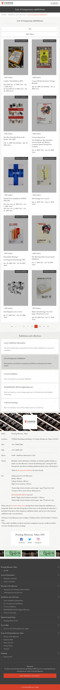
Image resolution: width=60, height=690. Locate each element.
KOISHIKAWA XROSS (19, 494)
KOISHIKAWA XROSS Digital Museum (16, 609)
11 (44, 326)
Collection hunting (10, 612)
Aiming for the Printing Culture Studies (17, 589)
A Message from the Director (13, 592)
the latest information (18, 505)
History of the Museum (11, 636)
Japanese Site (8, 656)
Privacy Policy (8, 645)
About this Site (8, 642)
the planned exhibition (25, 470)
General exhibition (10, 606)
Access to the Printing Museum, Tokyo (16, 628)
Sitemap (6, 648)
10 (40, 326)
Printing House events (11, 620)
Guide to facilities (9, 581)
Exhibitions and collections (17, 14)
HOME (3, 14)
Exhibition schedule (10, 578)
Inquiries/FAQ (8, 639)
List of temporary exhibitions (13, 603)
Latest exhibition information (13, 600)
